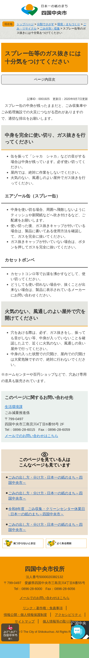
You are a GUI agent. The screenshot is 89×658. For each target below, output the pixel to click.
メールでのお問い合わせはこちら (31, 436)
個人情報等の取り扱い (59, 621)
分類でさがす (45, 24)
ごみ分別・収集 (50, 28)
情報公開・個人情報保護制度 (25, 615)
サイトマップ (25, 621)
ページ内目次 (44, 79)
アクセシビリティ (68, 615)
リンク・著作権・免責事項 (43, 608)
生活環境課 (14, 407)
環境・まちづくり (68, 24)
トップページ (25, 24)
